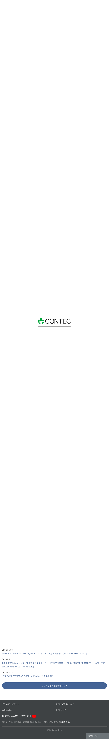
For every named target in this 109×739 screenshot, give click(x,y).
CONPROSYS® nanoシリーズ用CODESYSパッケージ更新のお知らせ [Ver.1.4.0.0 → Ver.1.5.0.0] (44, 653)
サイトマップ (60, 710)
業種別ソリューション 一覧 (16, 493)
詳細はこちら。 (65, 722)
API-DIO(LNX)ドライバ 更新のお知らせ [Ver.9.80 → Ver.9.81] (29, 634)
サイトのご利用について (64, 704)
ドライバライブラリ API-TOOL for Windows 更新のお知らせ (29, 676)
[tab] (28, 616)
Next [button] (105, 474)
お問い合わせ (7, 710)
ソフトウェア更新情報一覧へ (54, 685)
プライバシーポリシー (10, 704)
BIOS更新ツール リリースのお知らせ (18, 643)
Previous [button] (4, 474)
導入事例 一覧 (10, 504)
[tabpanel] (54, 659)
